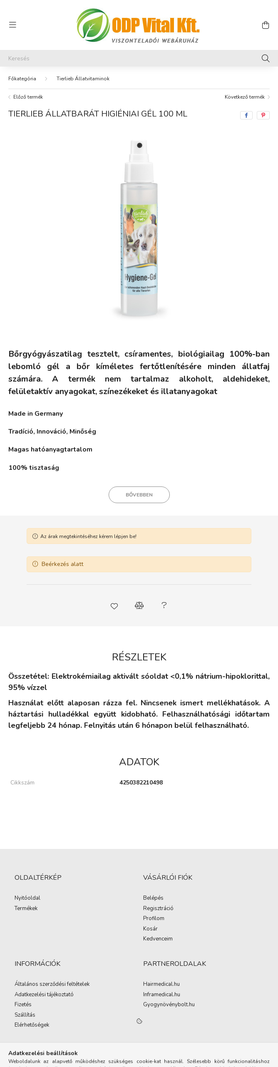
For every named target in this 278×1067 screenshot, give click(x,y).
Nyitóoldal (27, 898)
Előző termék (28, 97)
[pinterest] (263, 115)
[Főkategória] (22, 78)
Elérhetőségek (32, 1025)
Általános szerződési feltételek (52, 984)
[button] (114, 605)
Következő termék (245, 97)
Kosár (150, 929)
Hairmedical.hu (161, 984)
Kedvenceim (158, 939)
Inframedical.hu (161, 995)
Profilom (153, 919)
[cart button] (265, 25)
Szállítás (25, 1015)
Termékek (26, 909)
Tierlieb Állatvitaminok (83, 78)
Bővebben (139, 494)
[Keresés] (139, 58)
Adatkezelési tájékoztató (44, 995)
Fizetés (23, 1005)
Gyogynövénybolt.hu (169, 1005)
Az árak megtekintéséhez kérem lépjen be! (88, 536)
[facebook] (246, 115)
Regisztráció (158, 909)
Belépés (153, 898)
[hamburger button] (12, 25)
